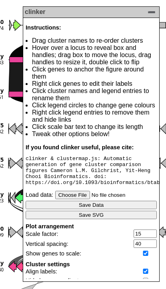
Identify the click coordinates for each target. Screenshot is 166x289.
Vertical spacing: (47, 250)
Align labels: (41, 277)
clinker (35, 11)
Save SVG (91, 221)
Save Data (91, 211)
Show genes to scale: (53, 259)
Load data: (39, 201)
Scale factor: (42, 240)
